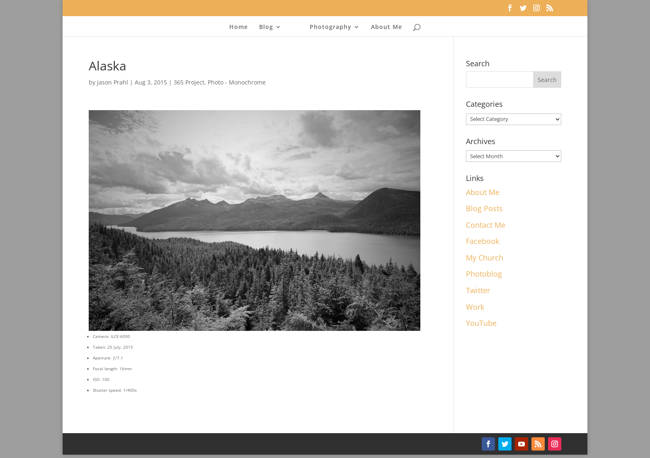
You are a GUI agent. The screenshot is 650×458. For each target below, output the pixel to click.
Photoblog (484, 274)
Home (238, 27)
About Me (386, 27)
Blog (266, 27)
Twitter (478, 290)
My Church (484, 258)
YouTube (481, 323)
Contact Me (485, 225)
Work (475, 307)
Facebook (482, 241)
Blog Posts (484, 208)
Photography (331, 27)
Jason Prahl (112, 82)
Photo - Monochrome (237, 82)
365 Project (189, 82)
